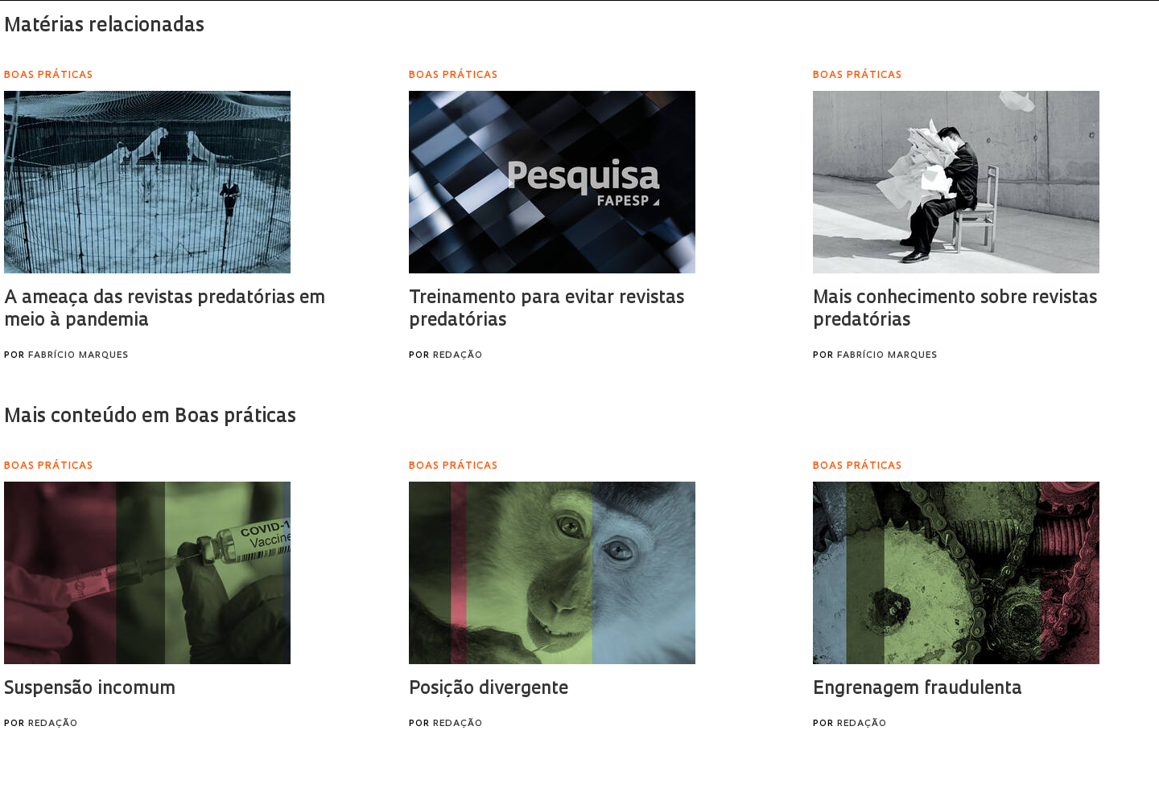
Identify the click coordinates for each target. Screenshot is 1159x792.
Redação (458, 355)
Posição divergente (488, 689)
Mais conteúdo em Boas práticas (150, 417)
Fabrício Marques (78, 355)
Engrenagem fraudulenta (917, 689)
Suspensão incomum (89, 689)
